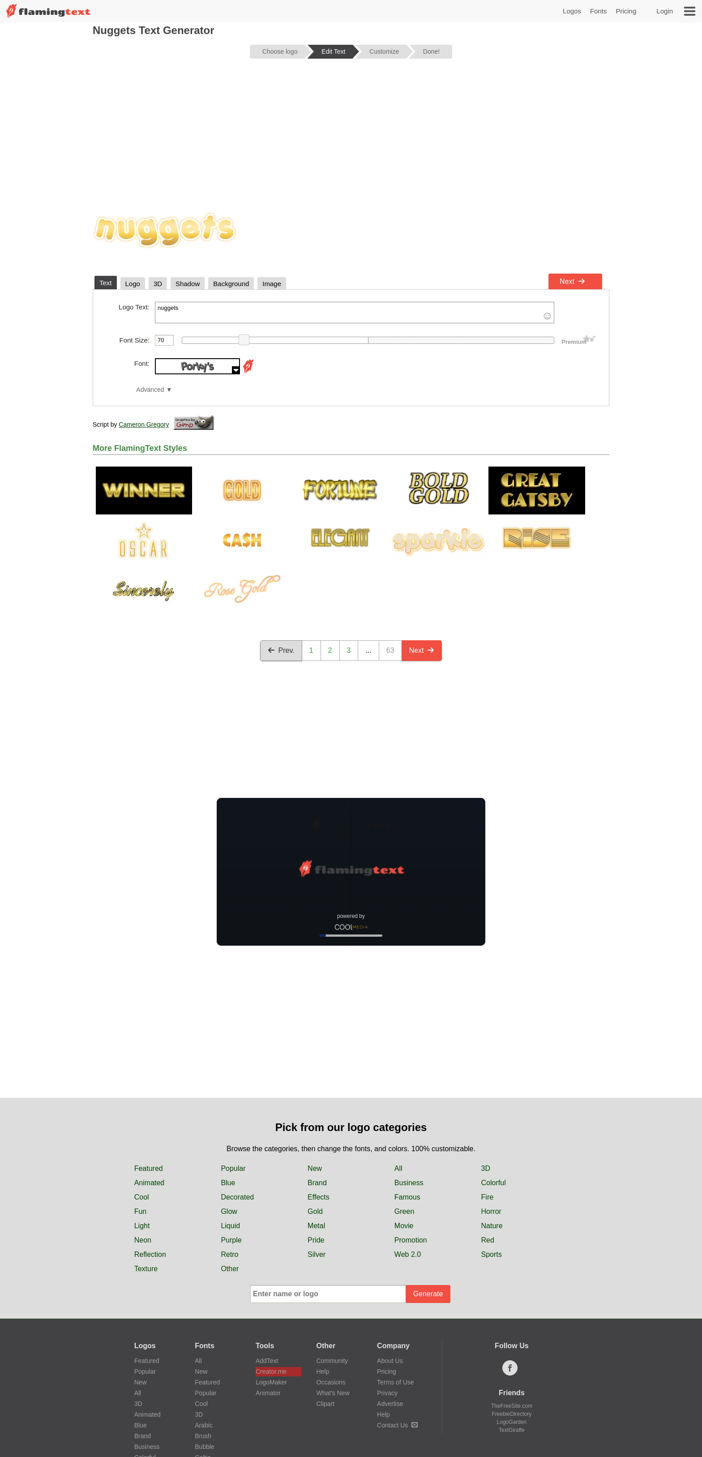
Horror (491, 1211)
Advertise (390, 1403)
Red (487, 1240)
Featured (148, 1168)
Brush (203, 1436)
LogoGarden (512, 1422)
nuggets (354, 312)
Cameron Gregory (144, 424)
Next (572, 281)
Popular (233, 1168)
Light (142, 1226)
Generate (428, 1294)
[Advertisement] (351, 135)
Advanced (150, 389)
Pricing (626, 11)
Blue (228, 1183)
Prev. (281, 650)
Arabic (204, 1425)
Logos (572, 11)
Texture (146, 1269)
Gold (315, 1211)
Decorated (237, 1197)
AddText (267, 1360)
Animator (268, 1393)
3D (485, 1168)
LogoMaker (271, 1382)
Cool (141, 1197)
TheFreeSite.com (511, 1406)
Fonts (598, 11)
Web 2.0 (407, 1254)
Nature (492, 1226)
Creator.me (271, 1371)
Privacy (387, 1393)
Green (404, 1211)
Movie (404, 1226)
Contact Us (397, 1425)
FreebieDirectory (512, 1414)
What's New (333, 1393)
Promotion (410, 1240)
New (315, 1168)
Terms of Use (395, 1382)
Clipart (325, 1403)
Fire (487, 1197)
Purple (231, 1240)
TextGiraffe (512, 1430)
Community (332, 1360)
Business (409, 1183)
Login (664, 11)
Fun (140, 1211)
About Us (390, 1360)
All (398, 1168)
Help (323, 1371)
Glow (229, 1211)
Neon (142, 1240)
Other (230, 1269)
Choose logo (280, 51)
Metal (316, 1226)
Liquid (230, 1226)
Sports (491, 1254)
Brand (317, 1183)
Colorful (493, 1183)
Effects (319, 1197)
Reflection (150, 1254)
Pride (316, 1240)
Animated (149, 1183)
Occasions (331, 1382)
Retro (229, 1254)
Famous (407, 1197)
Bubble (204, 1446)
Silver (316, 1254)
